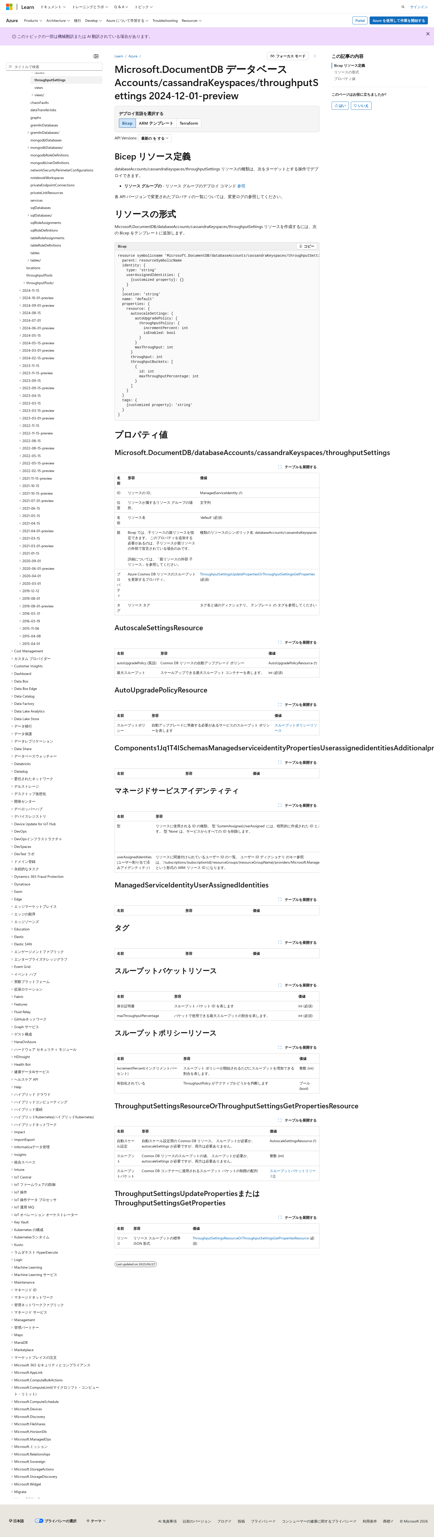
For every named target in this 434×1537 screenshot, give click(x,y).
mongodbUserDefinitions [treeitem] (49, 162)
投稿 (241, 1521)
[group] (217, 335)
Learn (119, 56)
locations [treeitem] (33, 267)
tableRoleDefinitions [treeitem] (45, 245)
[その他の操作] (315, 56)
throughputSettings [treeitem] (49, 79)
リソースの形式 (346, 72)
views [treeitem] (38, 87)
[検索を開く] (403, 6)
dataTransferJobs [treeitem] (43, 109)
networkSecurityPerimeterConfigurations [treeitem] (61, 170)
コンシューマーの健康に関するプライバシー (317, 1521)
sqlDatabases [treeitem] (40, 207)
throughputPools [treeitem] (39, 275)
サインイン (419, 6)
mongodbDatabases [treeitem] (46, 140)
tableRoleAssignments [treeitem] (47, 237)
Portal (360, 20)
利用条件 (370, 1521)
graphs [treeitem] (35, 117)
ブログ (222, 1521)
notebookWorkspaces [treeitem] (47, 177)
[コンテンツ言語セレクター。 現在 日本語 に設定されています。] (16, 1521)
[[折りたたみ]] (96, 56)
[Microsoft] (9, 7)
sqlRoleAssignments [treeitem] (45, 222)
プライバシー (261, 1521)
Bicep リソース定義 (349, 65)
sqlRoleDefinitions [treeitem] (44, 230)
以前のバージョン (197, 1521)
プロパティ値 (344, 78)
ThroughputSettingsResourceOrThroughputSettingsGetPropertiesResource (251, 1238)
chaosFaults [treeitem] (39, 102)
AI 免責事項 (167, 1521)
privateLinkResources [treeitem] (46, 192)
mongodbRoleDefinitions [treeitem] (49, 155)
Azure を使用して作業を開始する (399, 20)
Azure (133, 56)
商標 (386, 1521)
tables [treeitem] (35, 252)
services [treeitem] (36, 200)
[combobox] (54, 67)
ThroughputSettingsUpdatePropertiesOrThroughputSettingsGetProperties (257, 574)
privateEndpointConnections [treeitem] (52, 185)
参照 (241, 185)
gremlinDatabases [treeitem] (44, 125)
